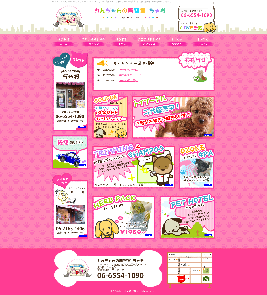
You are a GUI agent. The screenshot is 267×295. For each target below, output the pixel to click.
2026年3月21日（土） (130, 75)
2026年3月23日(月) (129, 69)
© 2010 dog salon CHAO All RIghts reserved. (133, 291)
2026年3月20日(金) (129, 80)
